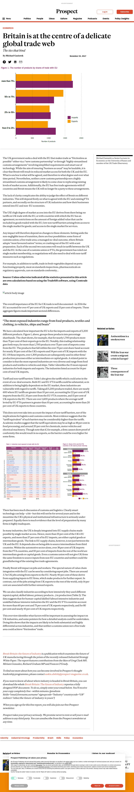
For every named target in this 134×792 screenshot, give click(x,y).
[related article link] (114, 341)
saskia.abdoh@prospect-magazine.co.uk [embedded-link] (66, 674)
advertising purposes (44, 766)
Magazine (77, 18)
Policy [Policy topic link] (67, 738)
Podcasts (92, 18)
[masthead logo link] (67, 11)
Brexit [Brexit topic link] (50, 738)
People (40, 18)
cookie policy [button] (68, 763)
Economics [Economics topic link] (78, 738)
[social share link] (20, 61)
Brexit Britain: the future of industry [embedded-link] (22, 653)
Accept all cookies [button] (114, 785)
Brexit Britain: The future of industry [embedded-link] (44, 684)
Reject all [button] (97, 785)
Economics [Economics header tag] (8, 28)
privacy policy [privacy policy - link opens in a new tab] (69, 761)
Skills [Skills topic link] (58, 738)
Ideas (52, 18)
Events (106, 18)
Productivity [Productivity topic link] (39, 738)
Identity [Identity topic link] (4, 738)
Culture (63, 18)
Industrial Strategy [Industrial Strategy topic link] (20, 738)
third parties (39, 765)
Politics (27, 18)
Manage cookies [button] (19, 785)
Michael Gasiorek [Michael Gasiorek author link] (14, 55)
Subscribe (124, 12)
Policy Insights (122, 18)
